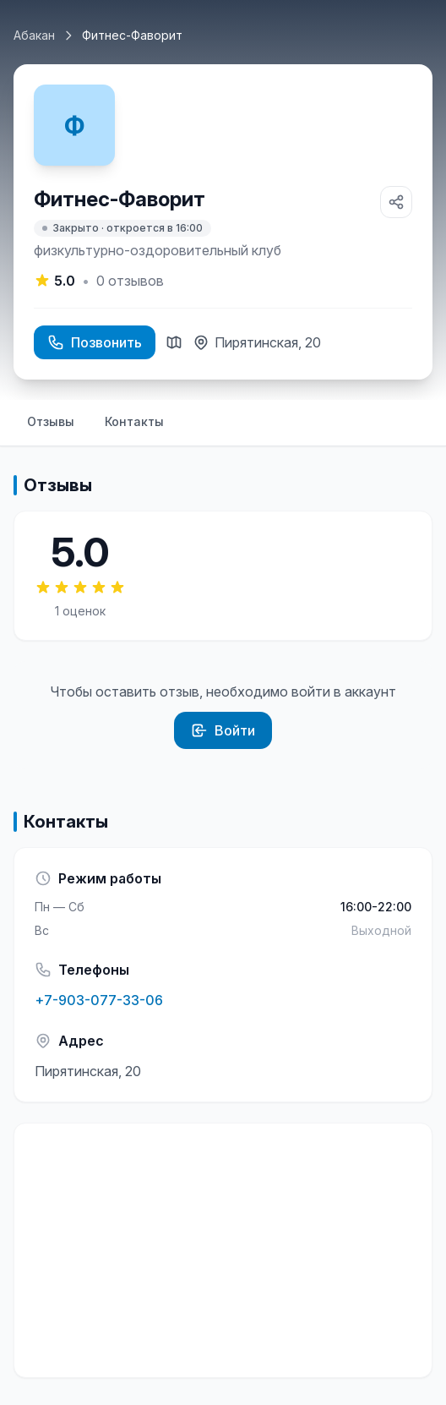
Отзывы (50, 421)
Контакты (134, 421)
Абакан (34, 35)
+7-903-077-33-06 (99, 1000)
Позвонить (94, 342)
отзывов (130, 280)
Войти (223, 730)
